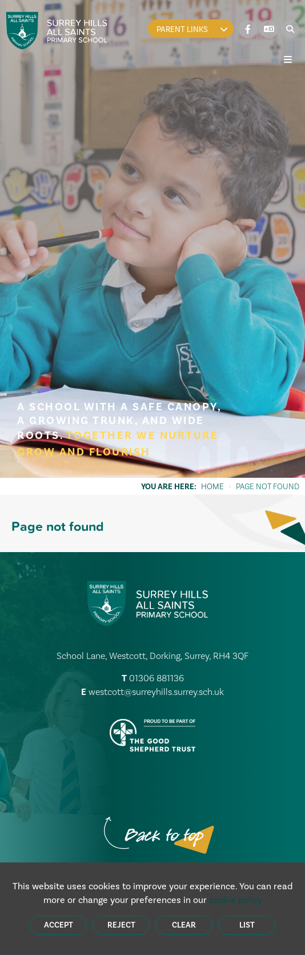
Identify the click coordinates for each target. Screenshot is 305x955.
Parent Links (192, 29)
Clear (184, 925)
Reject (121, 925)
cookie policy (235, 899)
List (247, 925)
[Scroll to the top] (164, 836)
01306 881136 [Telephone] (156, 678)
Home (212, 486)
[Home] (57, 30)
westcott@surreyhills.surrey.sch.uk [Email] (156, 691)
